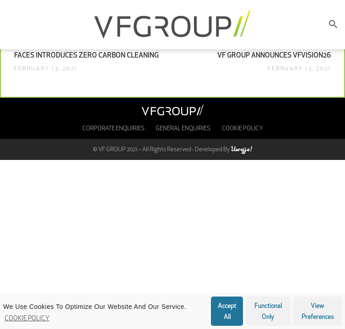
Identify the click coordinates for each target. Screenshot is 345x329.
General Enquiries (183, 129)
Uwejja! (241, 148)
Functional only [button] (268, 312)
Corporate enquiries (113, 129)
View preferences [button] (318, 312)
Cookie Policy (27, 318)
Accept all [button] (227, 312)
